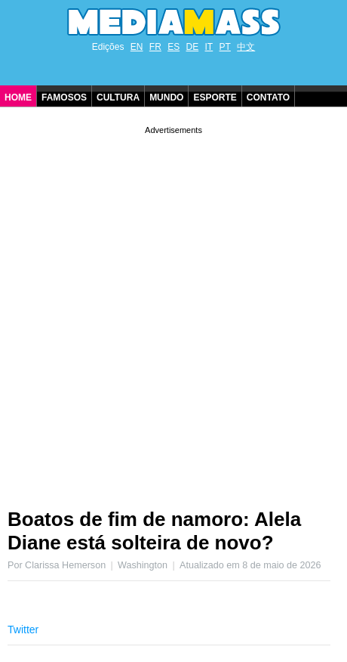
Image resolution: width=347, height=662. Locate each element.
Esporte (214, 97)
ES (173, 47)
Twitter (23, 629)
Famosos (64, 97)
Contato (268, 97)
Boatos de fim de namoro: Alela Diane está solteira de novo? (154, 531)
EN (137, 47)
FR (155, 47)
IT (209, 47)
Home (18, 97)
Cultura (118, 97)
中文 (246, 47)
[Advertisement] (173, 311)
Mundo (166, 97)
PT (225, 47)
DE (192, 47)
